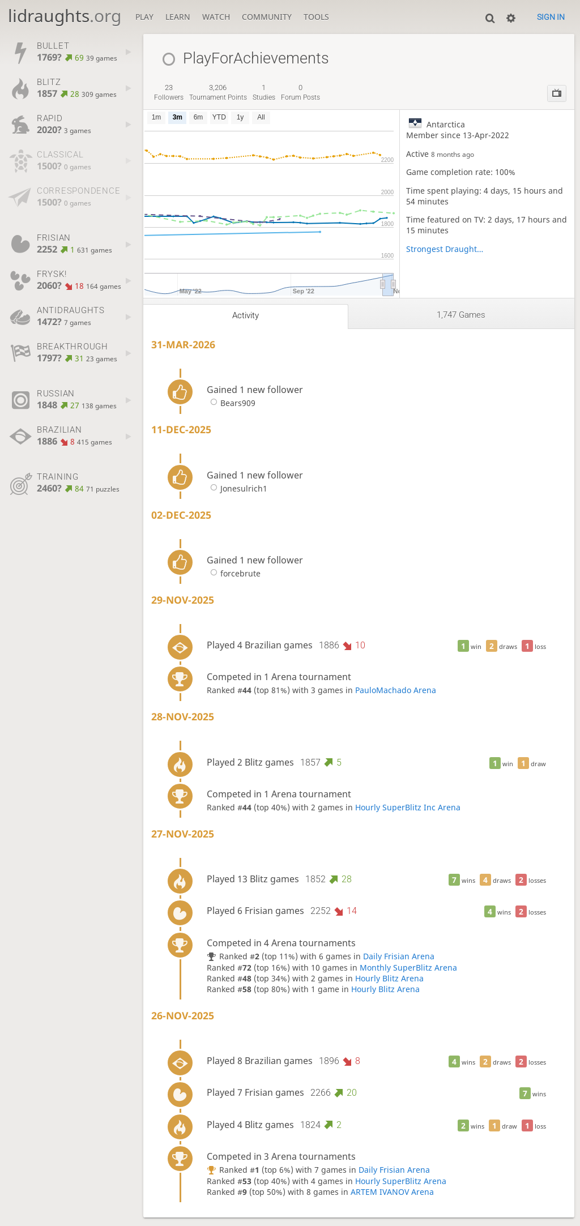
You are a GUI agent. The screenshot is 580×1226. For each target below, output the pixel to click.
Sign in (551, 17)
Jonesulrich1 (237, 488)
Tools (316, 16)
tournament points (218, 92)
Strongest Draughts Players (446, 249)
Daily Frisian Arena (398, 956)
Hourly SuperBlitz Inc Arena (407, 807)
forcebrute (234, 573)
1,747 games (461, 315)
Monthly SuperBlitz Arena (408, 967)
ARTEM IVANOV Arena (392, 1191)
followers (169, 92)
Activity (245, 315)
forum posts (300, 92)
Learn (177, 16)
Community (267, 16)
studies (264, 92)
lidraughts (64, 15)
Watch (216, 16)
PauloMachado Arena (395, 690)
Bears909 (231, 403)
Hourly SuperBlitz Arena (400, 1181)
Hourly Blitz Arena (389, 978)
